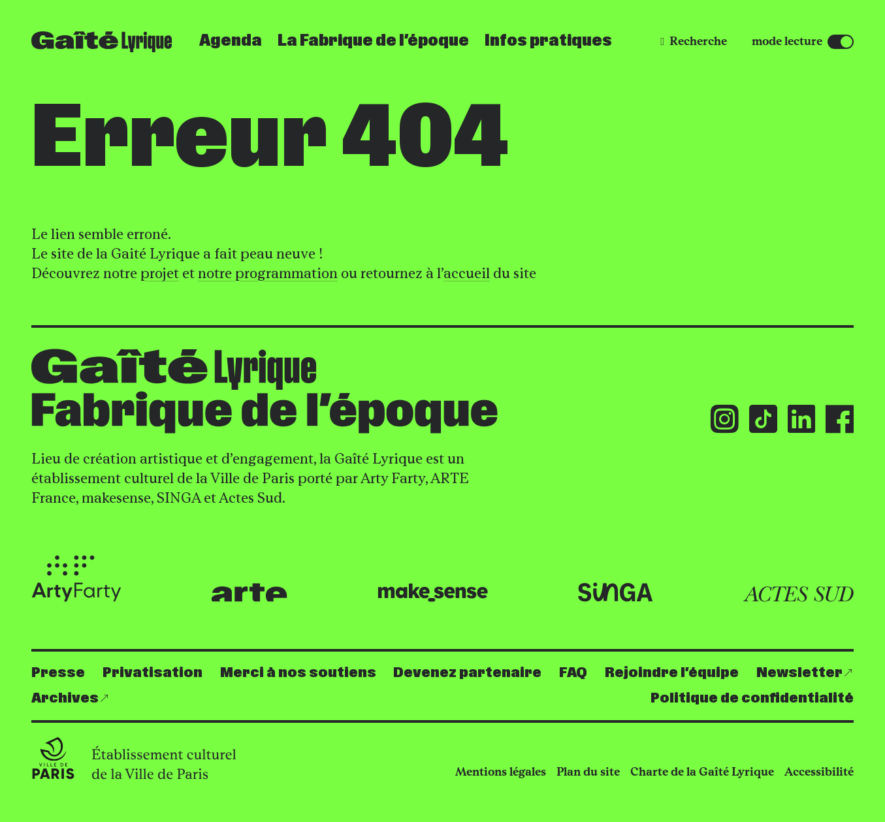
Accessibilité (819, 772)
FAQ (573, 672)
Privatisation (152, 672)
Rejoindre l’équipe (672, 672)
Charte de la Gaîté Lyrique (702, 772)
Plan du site (588, 772)
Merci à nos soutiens (298, 672)
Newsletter (799, 672)
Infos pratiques (548, 41)
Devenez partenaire (467, 672)
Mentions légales (500, 772)
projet (159, 273)
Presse (58, 672)
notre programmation (268, 273)
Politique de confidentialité (752, 698)
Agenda (230, 41)
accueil (466, 273)
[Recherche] (693, 41)
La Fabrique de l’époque (373, 41)
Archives (65, 698)
